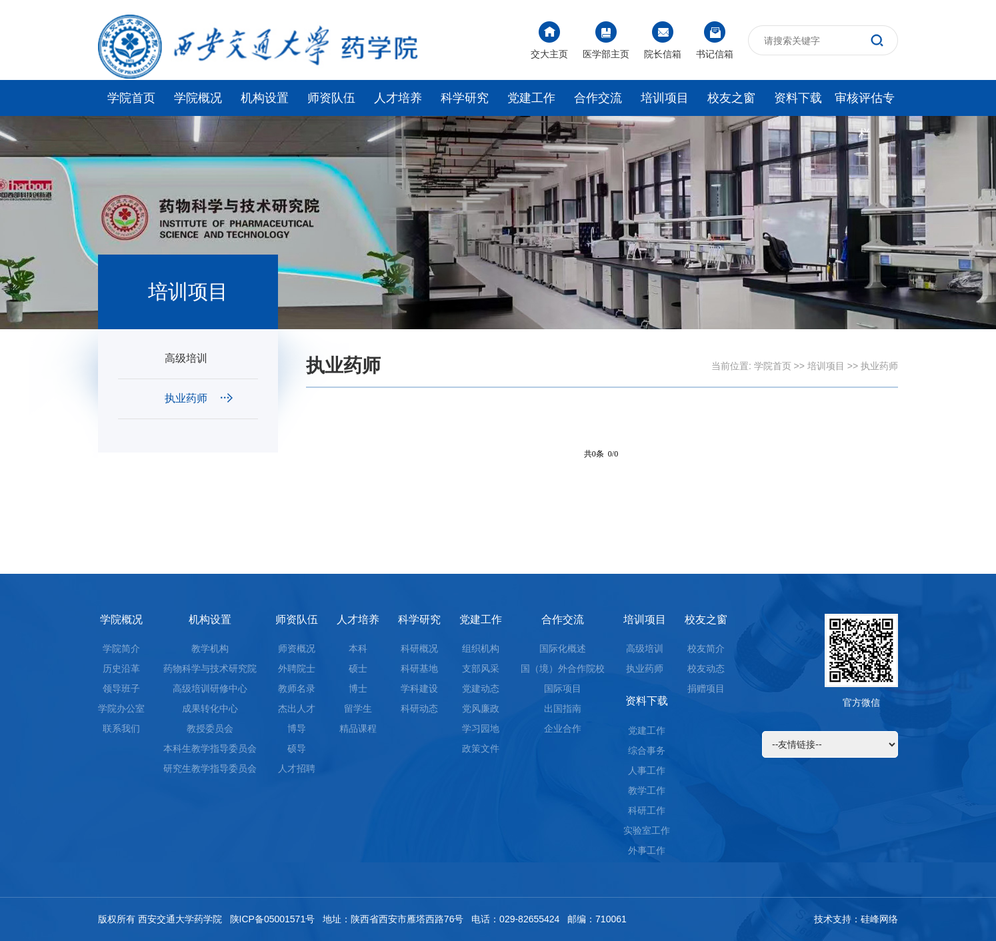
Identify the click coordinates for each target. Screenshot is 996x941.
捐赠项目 (706, 688)
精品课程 (358, 728)
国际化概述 (562, 648)
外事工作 (646, 850)
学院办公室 (121, 708)
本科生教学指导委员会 (210, 748)
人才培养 (398, 98)
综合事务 (646, 750)
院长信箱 (662, 40)
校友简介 (706, 648)
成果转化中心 (210, 708)
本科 (358, 648)
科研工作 (646, 810)
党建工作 (531, 98)
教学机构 (210, 648)
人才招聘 (296, 768)
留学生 (358, 708)
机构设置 (265, 98)
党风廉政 (480, 708)
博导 (296, 728)
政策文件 (480, 748)
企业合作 (562, 728)
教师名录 (296, 688)
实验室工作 (646, 830)
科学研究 (465, 98)
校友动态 (706, 668)
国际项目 (562, 688)
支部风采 (480, 668)
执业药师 (198, 398)
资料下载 (798, 98)
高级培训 (198, 358)
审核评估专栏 (865, 103)
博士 (358, 688)
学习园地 (480, 728)
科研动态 (419, 708)
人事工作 (646, 770)
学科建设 (419, 688)
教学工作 (646, 790)
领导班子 (121, 688)
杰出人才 (296, 708)
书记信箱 (714, 40)
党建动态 (480, 688)
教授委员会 (210, 728)
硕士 (358, 668)
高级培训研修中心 (210, 688)
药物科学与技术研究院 (210, 668)
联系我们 (121, 728)
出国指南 (562, 708)
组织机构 (480, 648)
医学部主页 (606, 40)
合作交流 (598, 98)
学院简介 (121, 648)
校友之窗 (731, 98)
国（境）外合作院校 (563, 668)
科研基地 (419, 668)
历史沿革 (121, 668)
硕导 (296, 748)
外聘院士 (296, 668)
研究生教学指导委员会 (210, 768)
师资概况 (296, 648)
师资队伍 (331, 98)
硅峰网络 (879, 919)
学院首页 (131, 98)
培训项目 (665, 98)
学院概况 (198, 98)
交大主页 (549, 40)
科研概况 (419, 648)
